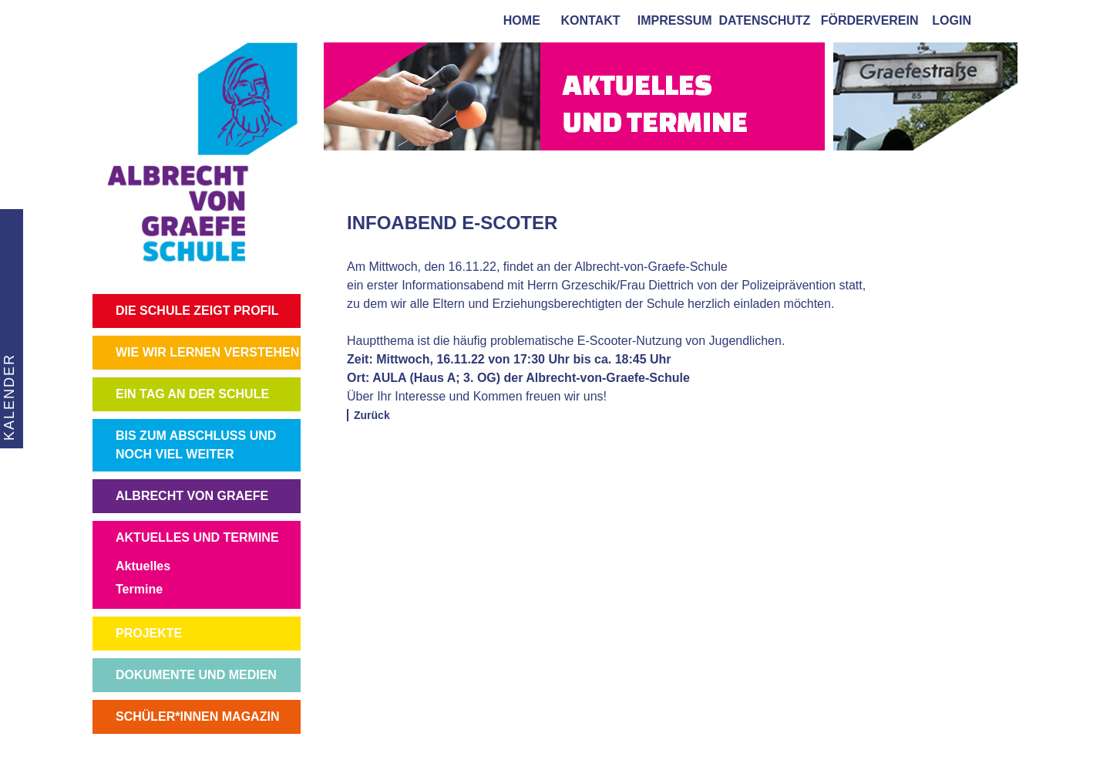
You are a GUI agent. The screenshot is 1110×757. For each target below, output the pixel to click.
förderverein (866, 20)
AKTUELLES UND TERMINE (197, 537)
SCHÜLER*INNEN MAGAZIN (197, 716)
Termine (139, 589)
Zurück (372, 415)
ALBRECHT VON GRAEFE (192, 495)
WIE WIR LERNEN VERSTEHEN (207, 352)
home (518, 20)
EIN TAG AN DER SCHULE (192, 393)
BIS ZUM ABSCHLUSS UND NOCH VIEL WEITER (196, 445)
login (951, 20)
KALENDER (8, 397)
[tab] (1002, 19)
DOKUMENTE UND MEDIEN (196, 674)
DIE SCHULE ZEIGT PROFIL (197, 310)
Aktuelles (143, 566)
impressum (671, 20)
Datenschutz (765, 20)
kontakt (587, 20)
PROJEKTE (149, 633)
